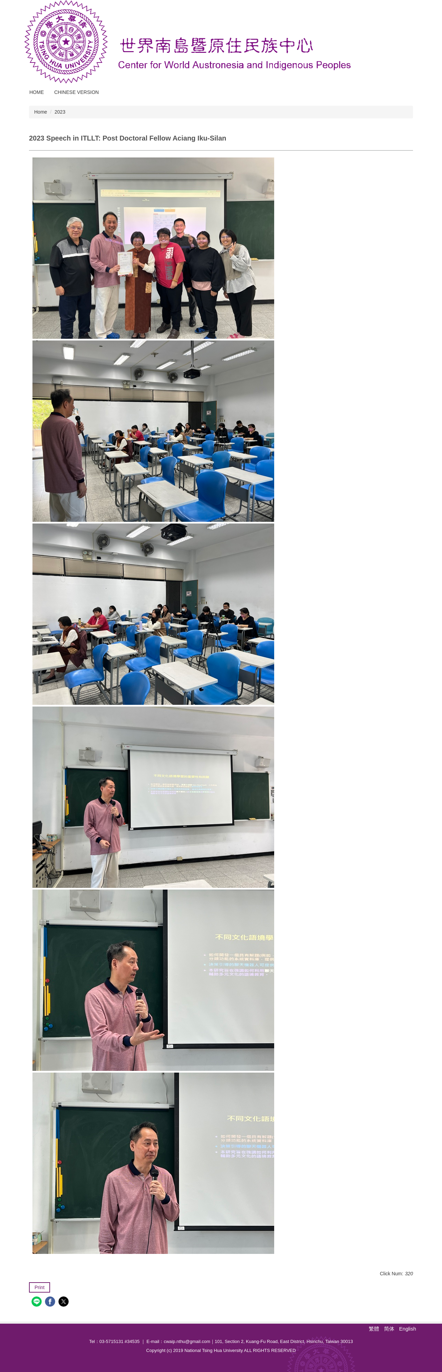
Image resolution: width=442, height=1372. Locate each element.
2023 (60, 112)
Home (36, 92)
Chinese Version (76, 92)
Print (40, 1287)
